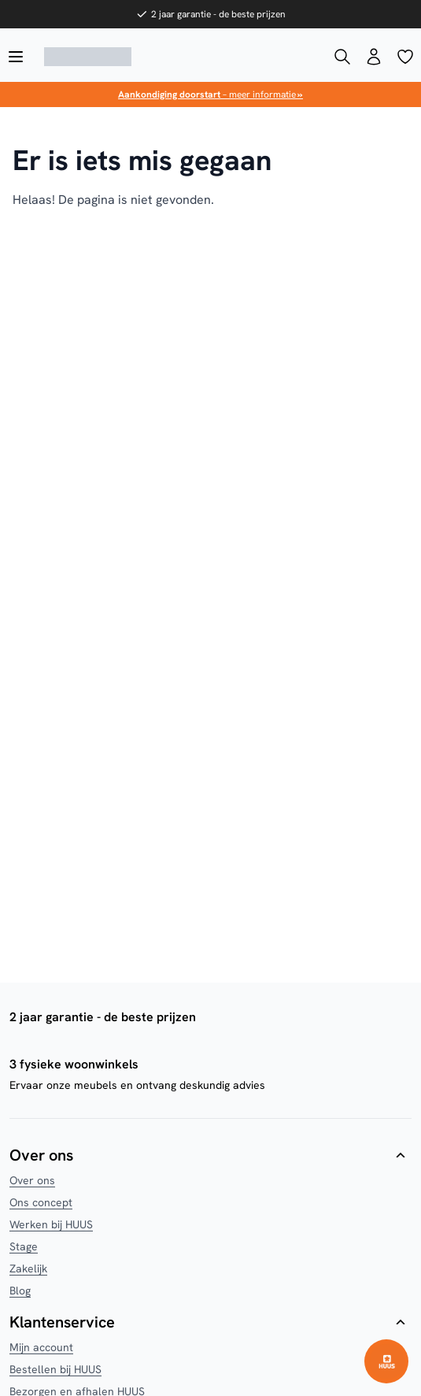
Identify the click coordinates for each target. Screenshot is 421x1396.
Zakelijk (28, 1268)
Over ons (32, 1180)
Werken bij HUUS (51, 1224)
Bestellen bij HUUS (55, 1369)
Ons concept (40, 1202)
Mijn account (41, 1347)
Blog (20, 1290)
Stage (23, 1246)
